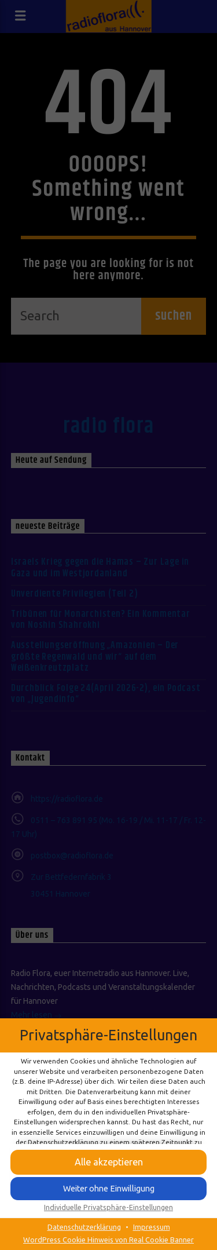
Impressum (151, 1227)
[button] (108, 1162)
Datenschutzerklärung (84, 1227)
